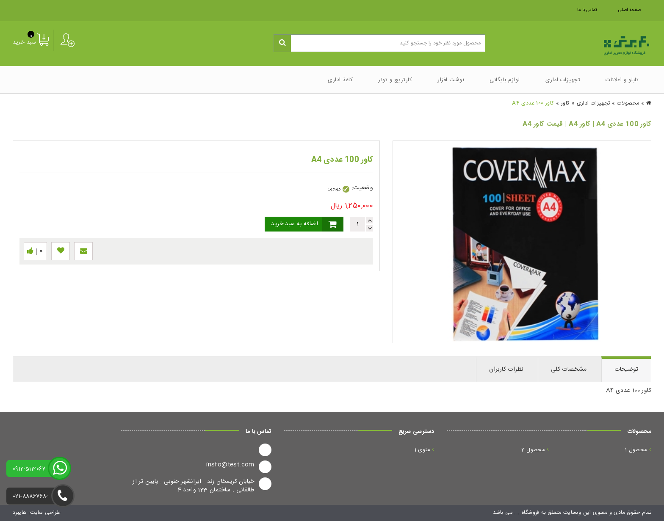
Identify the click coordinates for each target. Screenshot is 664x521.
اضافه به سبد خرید (294, 224)
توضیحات (626, 369)
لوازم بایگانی (505, 80)
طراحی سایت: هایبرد (37, 512)
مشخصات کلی (569, 369)
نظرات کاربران (506, 369)
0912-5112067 (29, 469)
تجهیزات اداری (563, 80)
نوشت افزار (450, 80)
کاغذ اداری (340, 80)
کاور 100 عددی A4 (533, 103)
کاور (565, 103)
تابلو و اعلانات (622, 80)
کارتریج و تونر (395, 80)
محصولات (628, 103)
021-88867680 (31, 496)
